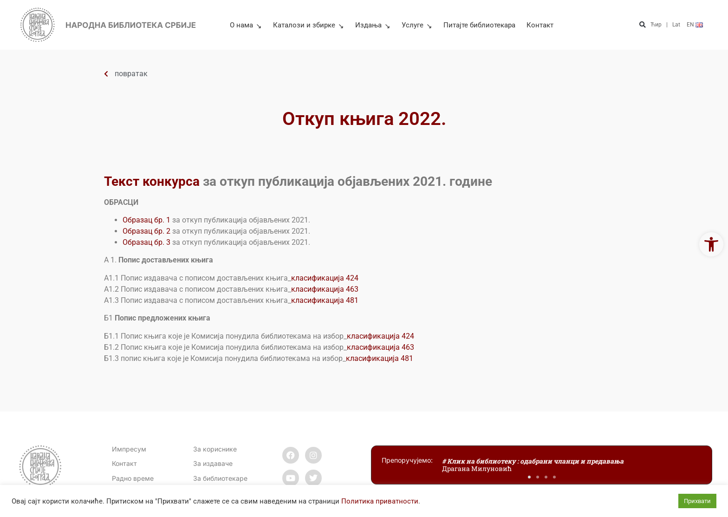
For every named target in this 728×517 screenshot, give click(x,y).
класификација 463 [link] (324, 289)
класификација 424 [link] (324, 278)
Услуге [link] (417, 25)
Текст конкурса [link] (152, 181)
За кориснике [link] (215, 449)
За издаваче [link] (213, 463)
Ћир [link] (656, 24)
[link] (711, 244)
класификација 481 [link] (324, 300)
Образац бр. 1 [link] (146, 220)
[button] (642, 25)
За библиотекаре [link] (220, 478)
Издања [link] (372, 25)
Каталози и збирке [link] (308, 25)
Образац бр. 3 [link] (146, 242)
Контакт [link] (539, 25)
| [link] (667, 24)
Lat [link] (676, 24)
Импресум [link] (129, 449)
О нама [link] (246, 25)
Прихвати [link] (697, 500)
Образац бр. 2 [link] (146, 231)
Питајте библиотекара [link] (479, 25)
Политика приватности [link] (379, 501)
